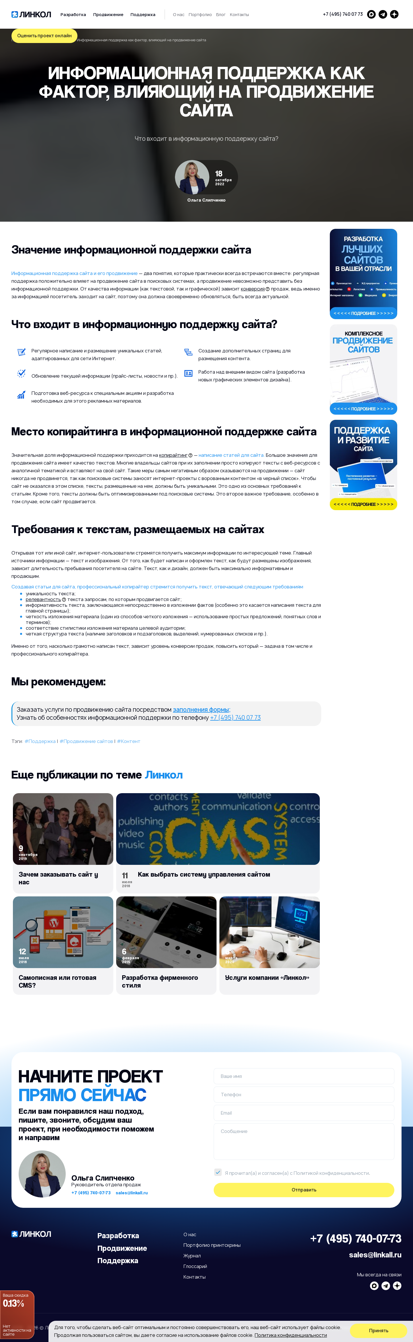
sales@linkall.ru (132, 1192)
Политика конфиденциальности (291, 1335)
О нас (178, 14)
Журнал (192, 1256)
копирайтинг (173, 455)
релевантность (43, 599)
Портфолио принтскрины (212, 1245)
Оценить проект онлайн (44, 36)
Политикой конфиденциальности (331, 1173)
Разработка (73, 14)
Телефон (231, 1094)
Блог (221, 14)
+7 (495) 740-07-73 (91, 1192)
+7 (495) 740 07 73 (343, 14)
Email (226, 1113)
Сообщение (234, 1131)
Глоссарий (195, 1266)
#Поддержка (40, 741)
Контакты (239, 14)
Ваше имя (231, 1076)
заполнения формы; (202, 709)
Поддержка (142, 14)
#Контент (129, 741)
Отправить (304, 1190)
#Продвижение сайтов (86, 741)
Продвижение (108, 14)
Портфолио (200, 14)
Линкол (164, 774)
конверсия (253, 289)
